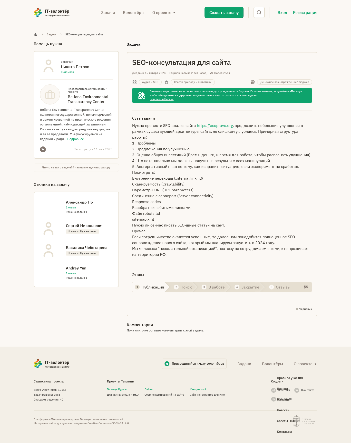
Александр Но (79, 202)
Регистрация (305, 12)
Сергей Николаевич (85, 225)
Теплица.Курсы (117, 389)
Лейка (149, 389)
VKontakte (43, 149)
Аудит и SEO (150, 82)
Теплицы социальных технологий (101, 419)
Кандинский (198, 389)
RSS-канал (285, 399)
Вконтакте (307, 390)
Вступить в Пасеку (162, 99)
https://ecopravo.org (215, 125)
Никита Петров (75, 66)
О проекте (161, 12)
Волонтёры (134, 12)
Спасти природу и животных (192, 82)
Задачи (108, 12)
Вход (282, 12)
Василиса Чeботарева (86, 247)
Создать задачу (224, 12)
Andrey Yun (76, 268)
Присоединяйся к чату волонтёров (198, 363)
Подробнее (75, 139)
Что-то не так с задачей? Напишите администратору (76, 167)
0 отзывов (67, 72)
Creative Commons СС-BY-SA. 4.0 (108, 423)
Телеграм (284, 390)
